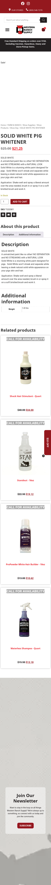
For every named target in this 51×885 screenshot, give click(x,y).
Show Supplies (29, 125)
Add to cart (20, 201)
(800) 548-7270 (35, 10)
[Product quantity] (5, 201)
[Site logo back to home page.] (25, 29)
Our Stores (17, 10)
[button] (3, 215)
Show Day (14, 128)
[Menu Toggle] (7, 30)
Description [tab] (8, 234)
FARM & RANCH (14, 125)
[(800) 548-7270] (27, 9)
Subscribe (25, 825)
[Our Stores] (10, 9)
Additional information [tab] (30, 234)
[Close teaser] (43, 456)
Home (3, 125)
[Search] (43, 20)
